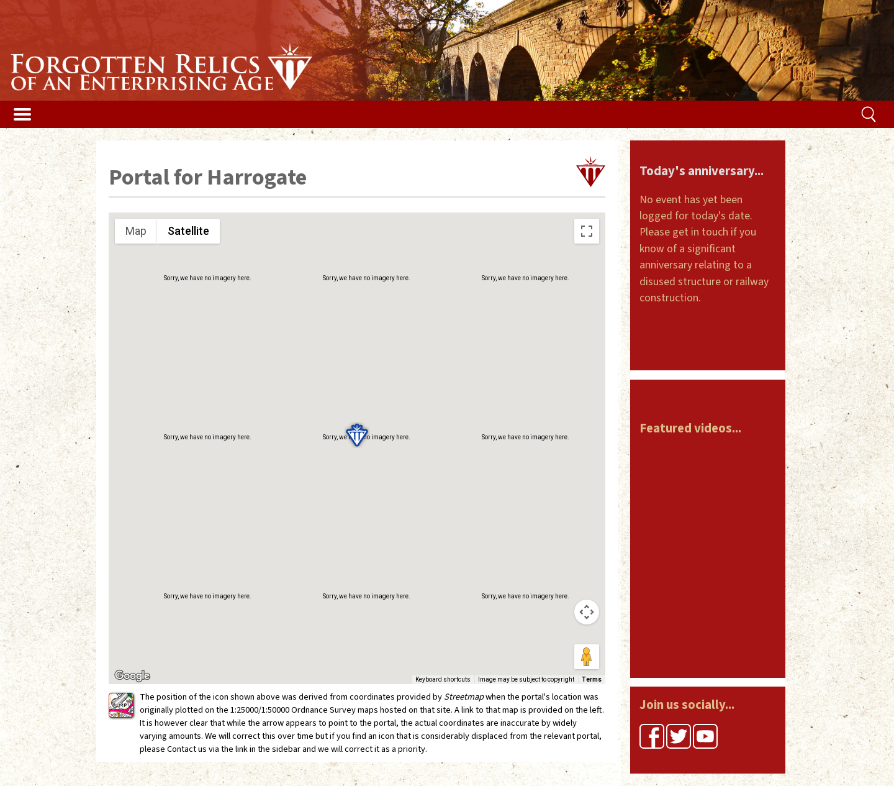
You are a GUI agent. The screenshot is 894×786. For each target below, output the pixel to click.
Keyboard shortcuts (443, 679)
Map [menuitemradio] (136, 230)
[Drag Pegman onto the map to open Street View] (586, 656)
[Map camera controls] (586, 612)
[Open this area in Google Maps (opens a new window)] (132, 676)
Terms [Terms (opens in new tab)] (592, 679)
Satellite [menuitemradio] (188, 230)
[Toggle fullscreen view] (586, 231)
